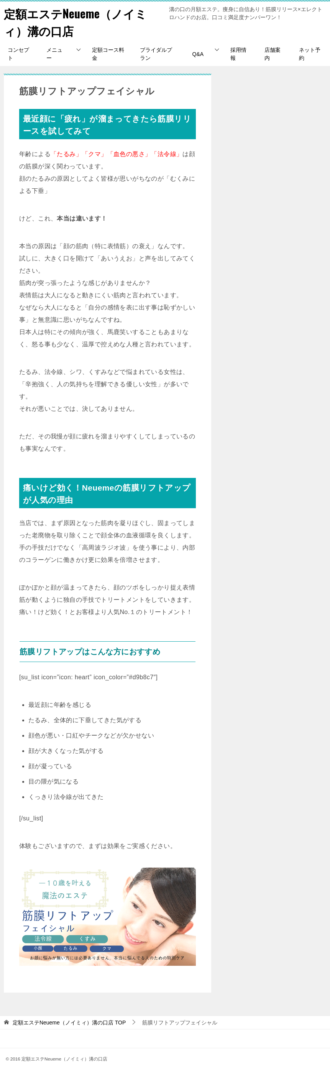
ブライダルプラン (156, 54)
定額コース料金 (108, 54)
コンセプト (18, 54)
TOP (69, 1022)
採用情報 (238, 54)
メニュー (54, 54)
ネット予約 (309, 54)
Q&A (198, 54)
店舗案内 (272, 54)
